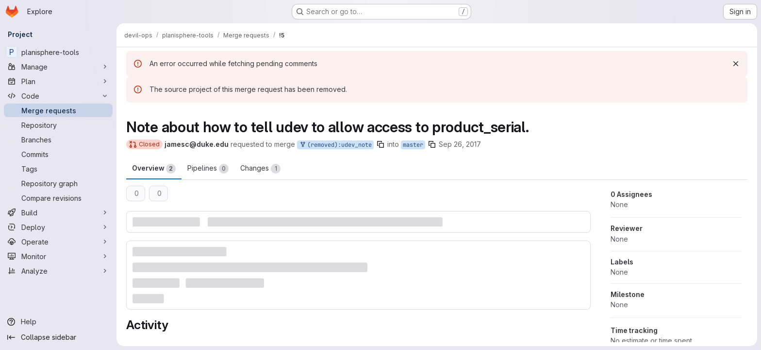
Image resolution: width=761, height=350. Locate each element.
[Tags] (58, 168)
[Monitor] (58, 256)
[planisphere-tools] (58, 52)
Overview (154, 169)
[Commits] (58, 154)
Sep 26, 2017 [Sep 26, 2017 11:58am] (460, 144)
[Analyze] (58, 271)
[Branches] (58, 139)
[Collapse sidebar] (58, 337)
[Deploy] (58, 227)
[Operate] (58, 241)
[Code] (58, 96)
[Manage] (58, 66)
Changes (260, 169)
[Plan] (58, 81)
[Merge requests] (58, 110)
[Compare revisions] (58, 198)
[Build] (58, 212)
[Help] (58, 322)
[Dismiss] (736, 64)
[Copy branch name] (380, 144)
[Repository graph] (58, 183)
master (413, 145)
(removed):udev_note (335, 145)
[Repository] (58, 125)
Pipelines (208, 169)
